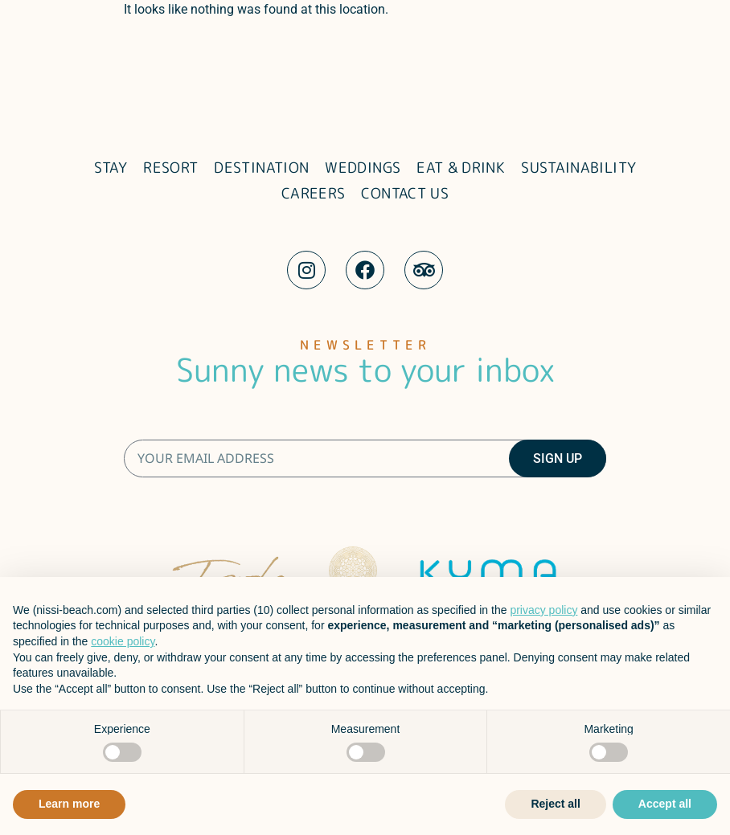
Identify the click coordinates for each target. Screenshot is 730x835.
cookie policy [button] (122, 641)
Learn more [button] (69, 803)
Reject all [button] (555, 803)
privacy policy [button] (543, 610)
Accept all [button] (664, 803)
